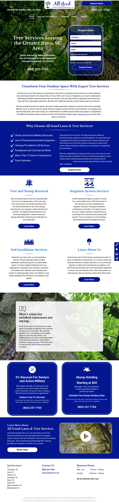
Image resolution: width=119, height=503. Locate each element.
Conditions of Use (56, 498)
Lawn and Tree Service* (79, 54)
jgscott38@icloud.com (50, 473)
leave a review (33, 342)
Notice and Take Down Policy (71, 498)
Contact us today (66, 161)
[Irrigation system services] (89, 185)
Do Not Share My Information (42, 498)
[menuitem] (32, 16)
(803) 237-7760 (100, 9)
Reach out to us (84, 114)
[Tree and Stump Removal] (29, 185)
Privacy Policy (28, 498)
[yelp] (46, 477)
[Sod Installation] (29, 244)
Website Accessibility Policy (87, 498)
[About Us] (89, 244)
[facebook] (42, 477)
